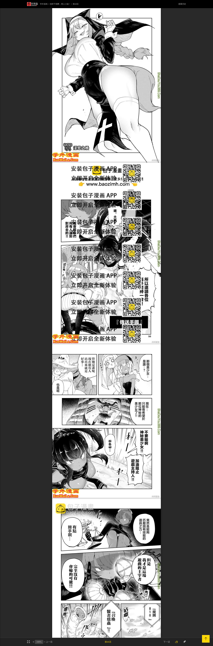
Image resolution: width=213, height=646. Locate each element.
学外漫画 (44, 4)
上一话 (49, 642)
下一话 (166, 642)
